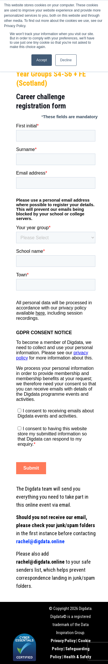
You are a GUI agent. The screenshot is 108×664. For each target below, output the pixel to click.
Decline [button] (66, 60)
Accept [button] (41, 60)
